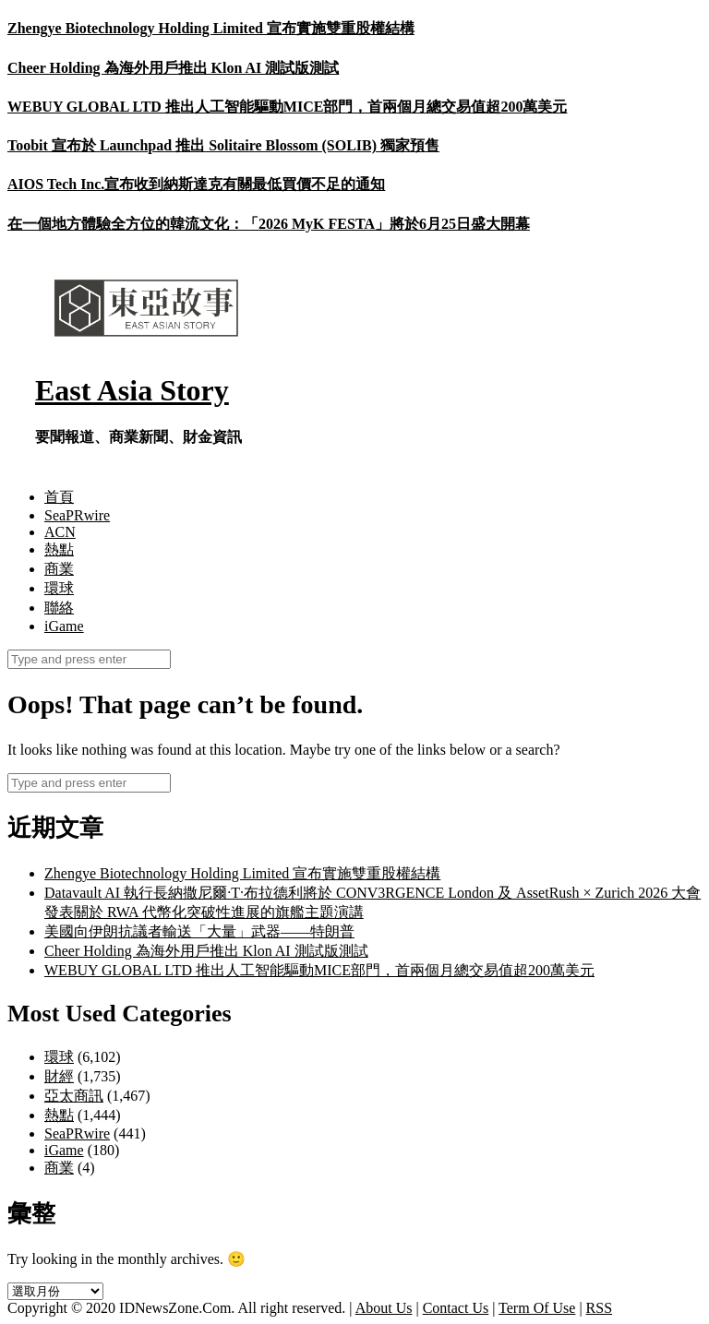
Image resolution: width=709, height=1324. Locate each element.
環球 (59, 588)
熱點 (59, 549)
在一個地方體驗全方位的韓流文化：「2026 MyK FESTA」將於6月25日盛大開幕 (268, 224)
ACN (60, 532)
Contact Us (456, 1308)
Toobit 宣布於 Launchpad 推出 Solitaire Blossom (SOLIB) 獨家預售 (223, 145)
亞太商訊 (73, 1095)
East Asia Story (132, 390)
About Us (384, 1308)
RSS (599, 1308)
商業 (59, 569)
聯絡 (59, 607)
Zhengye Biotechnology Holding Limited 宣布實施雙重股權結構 (211, 28)
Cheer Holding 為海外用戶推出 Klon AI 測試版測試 (173, 68)
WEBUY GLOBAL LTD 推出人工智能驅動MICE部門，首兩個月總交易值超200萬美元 (287, 106)
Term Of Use (537, 1308)
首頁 (59, 497)
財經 (59, 1076)
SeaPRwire (77, 515)
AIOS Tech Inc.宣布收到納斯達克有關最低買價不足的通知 (196, 184)
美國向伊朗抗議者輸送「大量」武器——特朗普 (199, 931)
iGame (64, 626)
